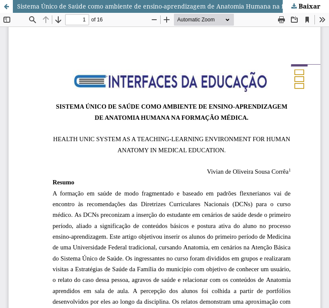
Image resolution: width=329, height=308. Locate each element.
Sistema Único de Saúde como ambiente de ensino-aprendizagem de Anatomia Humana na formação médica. (173, 6)
